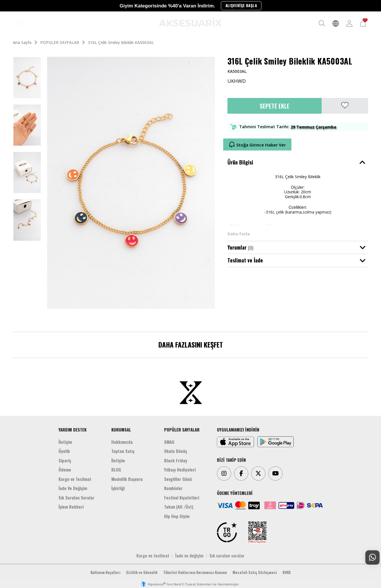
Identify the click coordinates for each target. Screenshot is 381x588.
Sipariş (65, 460)
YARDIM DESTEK (72, 429)
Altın (270, 225)
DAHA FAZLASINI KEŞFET (190, 344)
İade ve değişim (189, 555)
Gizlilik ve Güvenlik (142, 572)
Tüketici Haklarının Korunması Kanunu (195, 572)
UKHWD (236, 81)
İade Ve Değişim (73, 488)
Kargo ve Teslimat (75, 479)
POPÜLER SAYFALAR (181, 429)
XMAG (169, 442)
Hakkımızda (122, 442)
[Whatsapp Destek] (372, 557)
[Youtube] (275, 473)
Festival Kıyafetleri (181, 497)
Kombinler (173, 488)
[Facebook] (241, 473)
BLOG (116, 469)
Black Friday (175, 460)
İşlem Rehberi (71, 506)
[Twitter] (258, 473)
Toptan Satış (122, 451)
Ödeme (65, 469)
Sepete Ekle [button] (274, 105)
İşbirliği (118, 488)
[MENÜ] (18, 23)
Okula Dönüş (175, 451)
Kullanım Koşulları (105, 572)
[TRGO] (227, 532)
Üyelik (64, 451)
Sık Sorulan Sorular (76, 497)
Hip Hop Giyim (177, 516)
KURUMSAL (121, 429)
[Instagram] (224, 473)
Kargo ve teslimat (152, 555)
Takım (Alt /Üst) (178, 506)
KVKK (287, 572)
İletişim (65, 442)
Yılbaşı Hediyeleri (180, 469)
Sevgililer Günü (178, 479)
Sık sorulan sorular (227, 555)
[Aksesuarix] (190, 22)
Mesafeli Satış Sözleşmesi (255, 572)
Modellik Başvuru (127, 479)
